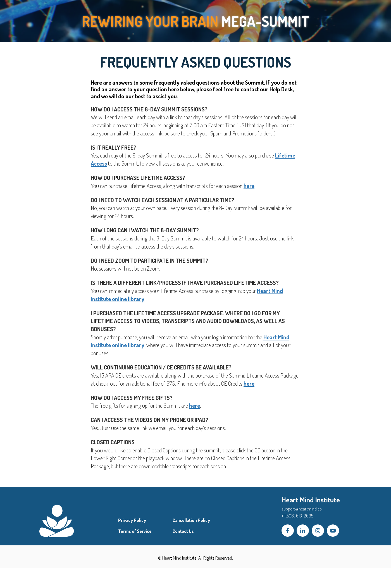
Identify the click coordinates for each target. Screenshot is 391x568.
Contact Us (183, 531)
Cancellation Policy (191, 520)
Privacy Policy (132, 520)
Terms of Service (135, 531)
